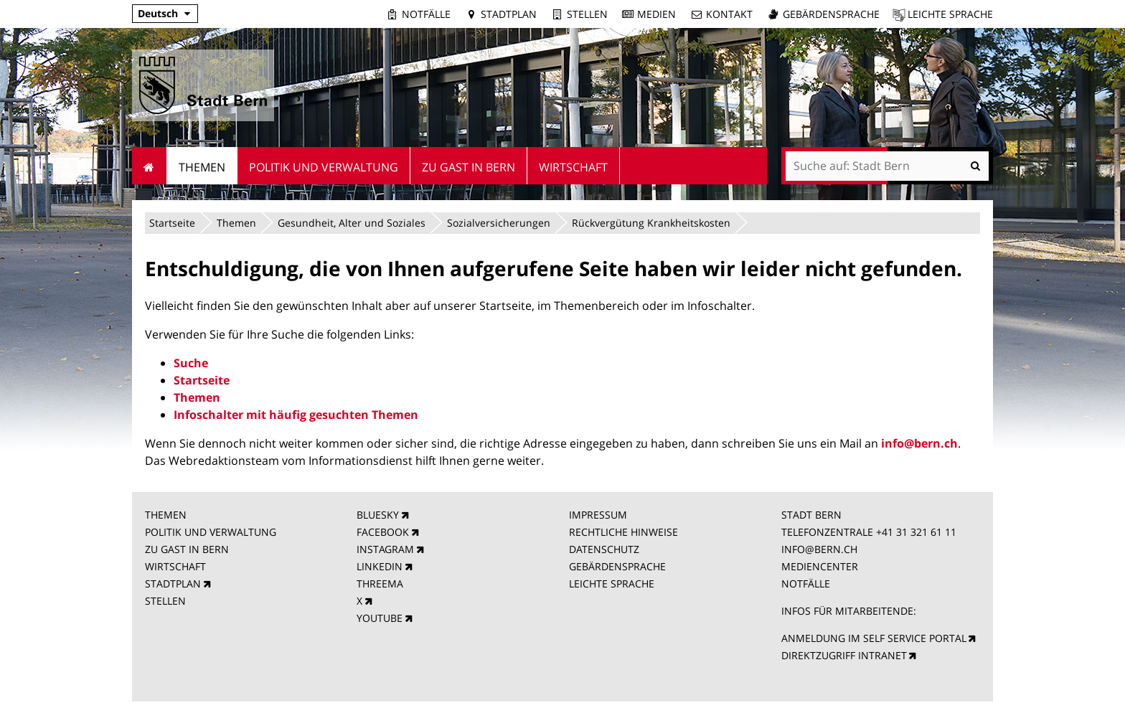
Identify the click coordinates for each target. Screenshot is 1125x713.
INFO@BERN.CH (819, 549)
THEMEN (166, 514)
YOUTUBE (380, 618)
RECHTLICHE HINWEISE (623, 532)
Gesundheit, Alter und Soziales (351, 223)
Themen (236, 223)
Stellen (587, 14)
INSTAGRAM (385, 549)
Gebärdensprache (831, 14)
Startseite (172, 223)
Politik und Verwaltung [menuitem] (323, 167)
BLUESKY (378, 514)
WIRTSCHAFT (175, 566)
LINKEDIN (380, 566)
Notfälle (426, 14)
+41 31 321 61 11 (916, 532)
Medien (656, 14)
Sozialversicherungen (498, 223)
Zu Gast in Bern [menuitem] (468, 167)
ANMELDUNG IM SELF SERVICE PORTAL (873, 638)
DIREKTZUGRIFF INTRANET (844, 655)
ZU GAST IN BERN (187, 549)
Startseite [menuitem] (149, 165)
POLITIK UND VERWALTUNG (210, 532)
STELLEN (165, 601)
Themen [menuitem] (202, 167)
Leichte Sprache (950, 14)
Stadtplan (509, 14)
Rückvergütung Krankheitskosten (651, 223)
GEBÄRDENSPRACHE (617, 566)
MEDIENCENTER (819, 566)
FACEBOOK (383, 532)
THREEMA (380, 583)
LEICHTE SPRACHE (611, 583)
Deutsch (158, 13)
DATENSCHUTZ (604, 549)
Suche (191, 363)
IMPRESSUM (598, 514)
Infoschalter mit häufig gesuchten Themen (296, 414)
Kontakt (729, 14)
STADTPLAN (173, 583)
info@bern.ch (919, 443)
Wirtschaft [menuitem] (573, 167)
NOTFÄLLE (805, 583)
